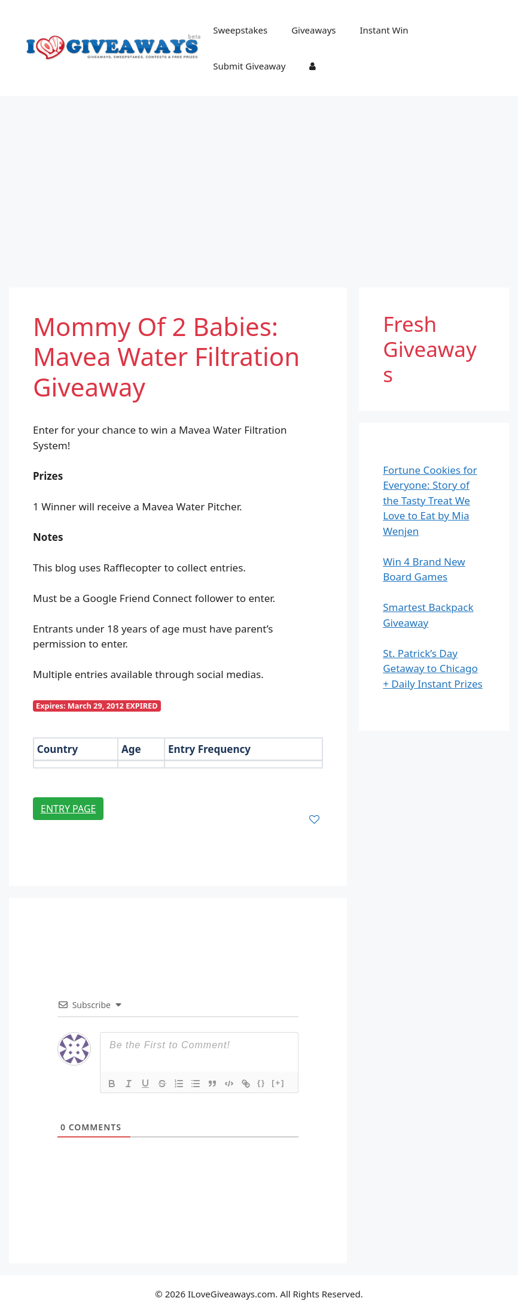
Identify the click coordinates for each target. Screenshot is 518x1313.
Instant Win (384, 30)
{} (261, 1082)
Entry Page (68, 808)
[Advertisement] (259, 186)
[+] (278, 1082)
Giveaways (313, 30)
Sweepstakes (240, 30)
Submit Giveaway (249, 66)
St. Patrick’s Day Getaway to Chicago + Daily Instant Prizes (433, 668)
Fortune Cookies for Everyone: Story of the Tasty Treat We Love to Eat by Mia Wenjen (430, 500)
